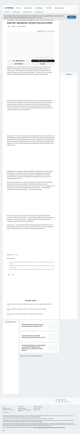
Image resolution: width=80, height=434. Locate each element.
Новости (18, 8)
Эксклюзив (6, 11)
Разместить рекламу (36, 409)
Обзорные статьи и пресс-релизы (8, 409)
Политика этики (21, 406)
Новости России (28, 8)
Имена (13, 26)
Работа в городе (16, 11)
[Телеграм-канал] (19, 64)
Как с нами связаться (37, 408)
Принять (71, 17)
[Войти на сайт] (75, 8)
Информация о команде (7, 408)
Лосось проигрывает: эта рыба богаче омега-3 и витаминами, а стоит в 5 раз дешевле (31, 309)
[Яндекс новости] (19, 61)
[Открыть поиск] (72, 8)
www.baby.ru (16, 254)
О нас (4, 406)
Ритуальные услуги (39, 11)
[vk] (9, 275)
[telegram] (13, 275)
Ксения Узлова (51, 31)
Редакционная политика (22, 408)
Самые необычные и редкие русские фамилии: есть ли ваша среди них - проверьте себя (31, 269)
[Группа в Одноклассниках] (59, 402)
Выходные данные (6, 412)
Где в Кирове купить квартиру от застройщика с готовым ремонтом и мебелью (31, 314)
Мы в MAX (48, 8)
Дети (9, 26)
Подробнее (40, 421)
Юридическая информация (38, 406)
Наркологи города (27, 11)
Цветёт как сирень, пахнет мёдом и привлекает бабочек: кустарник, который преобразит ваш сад (31, 304)
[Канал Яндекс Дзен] (43, 61)
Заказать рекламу (59, 8)
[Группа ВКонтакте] (56, 402)
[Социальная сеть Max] (43, 64)
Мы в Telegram (39, 8)
